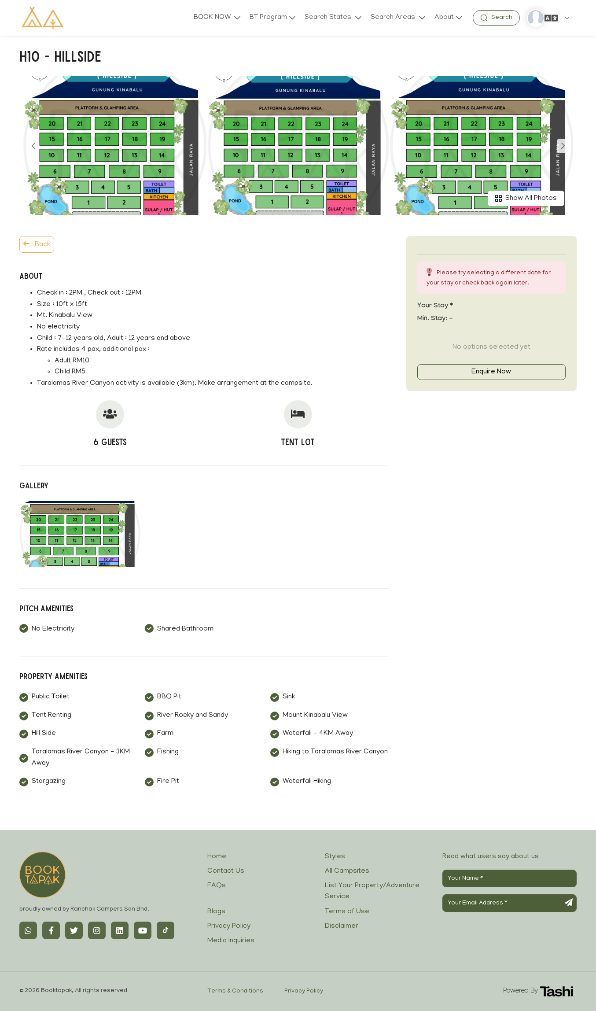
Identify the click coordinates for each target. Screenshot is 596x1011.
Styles (335, 857)
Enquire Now (491, 372)
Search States (328, 18)
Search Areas (393, 18)
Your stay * (435, 306)
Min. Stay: (435, 319)
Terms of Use (347, 912)
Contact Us (225, 871)
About (444, 18)
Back (36, 244)
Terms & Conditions (235, 991)
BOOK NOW (211, 18)
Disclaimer (341, 926)
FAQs (216, 886)
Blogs (216, 912)
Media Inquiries (230, 941)
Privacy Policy (228, 926)
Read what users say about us (490, 857)
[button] (33, 146)
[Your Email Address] (509, 903)
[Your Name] (509, 878)
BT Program (267, 18)
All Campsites (347, 871)
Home (216, 857)
